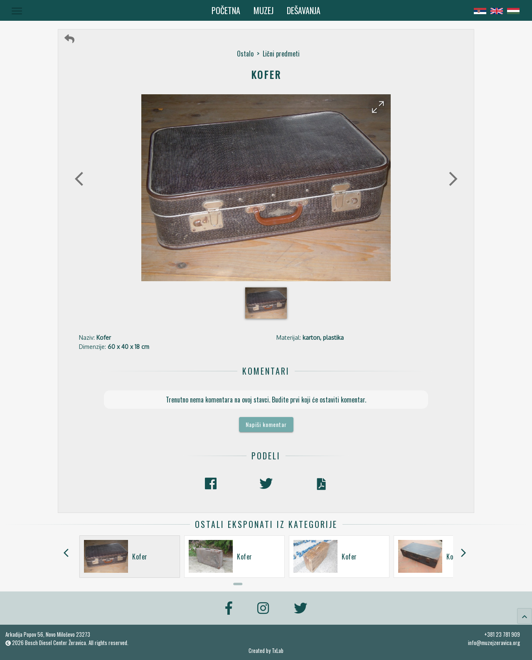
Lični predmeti (281, 54)
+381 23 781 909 (502, 634)
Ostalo (245, 54)
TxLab (277, 651)
